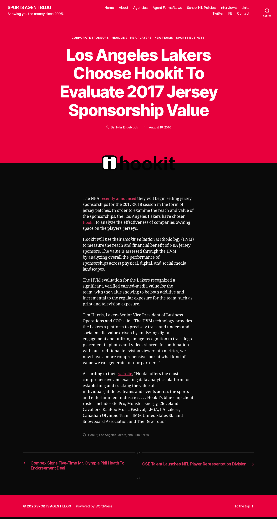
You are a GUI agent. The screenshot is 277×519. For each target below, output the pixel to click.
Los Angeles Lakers (113, 436)
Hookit (89, 223)
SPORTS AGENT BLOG (31, 7)
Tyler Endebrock (126, 128)
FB (230, 14)
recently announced (119, 199)
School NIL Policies (201, 8)
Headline (119, 38)
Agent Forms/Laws (167, 8)
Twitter (218, 14)
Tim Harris (142, 436)
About (123, 8)
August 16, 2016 (160, 128)
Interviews (228, 8)
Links (245, 8)
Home (109, 8)
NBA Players (141, 38)
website (125, 374)
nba (130, 436)
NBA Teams (165, 38)
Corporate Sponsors (88, 38)
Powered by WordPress (96, 508)
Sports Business (193, 38)
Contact (243, 14)
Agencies (140, 8)
